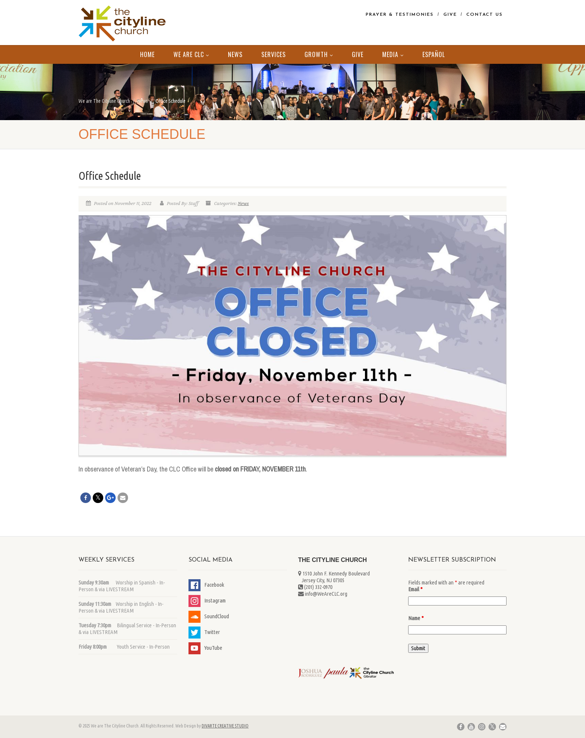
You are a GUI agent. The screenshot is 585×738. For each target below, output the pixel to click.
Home (147, 54)
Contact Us (484, 14)
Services (273, 54)
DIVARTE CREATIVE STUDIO (225, 725)
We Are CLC (191, 54)
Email (415, 589)
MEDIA (393, 54)
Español (433, 54)
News (235, 54)
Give (450, 14)
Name (416, 618)
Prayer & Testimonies (400, 14)
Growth (319, 54)
